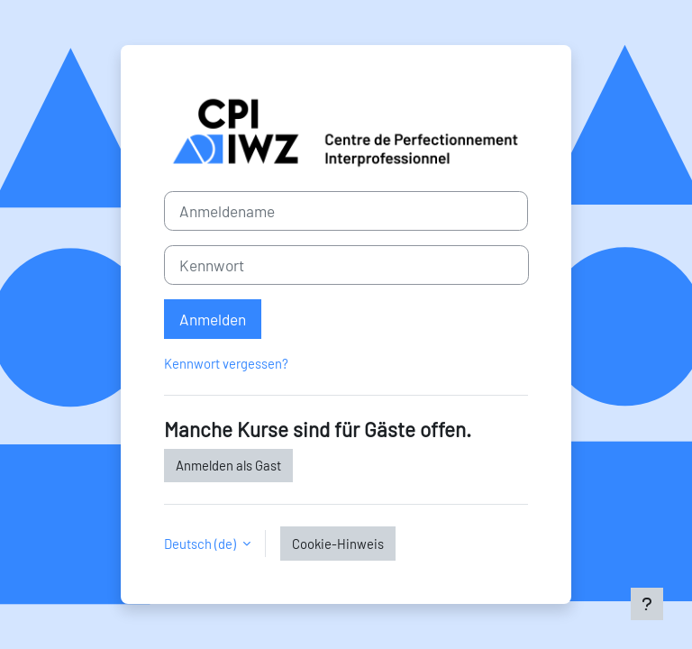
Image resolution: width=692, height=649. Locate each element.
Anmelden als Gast (228, 465)
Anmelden (212, 319)
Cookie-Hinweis (338, 543)
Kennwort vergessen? (226, 363)
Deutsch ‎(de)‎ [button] (201, 543)
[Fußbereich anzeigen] (647, 604)
